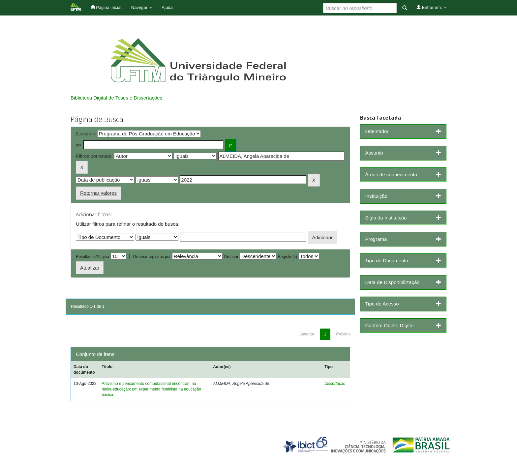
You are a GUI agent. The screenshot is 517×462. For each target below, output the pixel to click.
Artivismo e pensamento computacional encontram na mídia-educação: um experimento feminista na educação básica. (151, 389)
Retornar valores (98, 193)
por (78, 145)
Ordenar (231, 256)
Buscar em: (86, 134)
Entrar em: (431, 7)
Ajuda (167, 7)
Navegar (141, 7)
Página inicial (106, 7)
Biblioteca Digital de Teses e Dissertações (116, 98)
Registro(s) (287, 256)
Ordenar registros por (151, 256)
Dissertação (334, 383)
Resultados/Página (92, 256)
